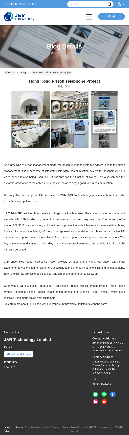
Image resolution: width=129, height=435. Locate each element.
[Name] (109, 4)
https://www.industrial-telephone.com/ (84, 304)
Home (9, 72)
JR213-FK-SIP (66, 195)
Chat (111, 16)
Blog (23, 72)
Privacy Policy (7, 429)
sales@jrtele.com (19, 354)
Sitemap (19, 427)
